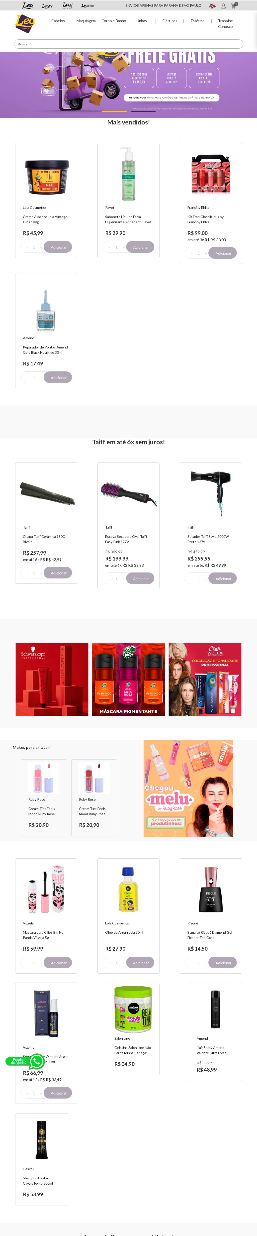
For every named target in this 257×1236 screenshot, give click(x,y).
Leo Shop (139, 1174)
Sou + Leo (140, 1167)
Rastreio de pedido (107, 1180)
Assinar (197, 1105)
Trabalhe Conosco (225, 23)
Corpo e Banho (113, 20)
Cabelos (57, 20)
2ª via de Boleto (104, 1174)
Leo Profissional (144, 1187)
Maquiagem (85, 20)
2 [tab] (133, 113)
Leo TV (138, 1180)
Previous (14, 637)
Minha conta (102, 1161)
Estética (197, 20)
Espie (136, 1161)
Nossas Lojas (182, 1179)
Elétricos (169, 20)
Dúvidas (98, 1167)
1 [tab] (104, 113)
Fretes (58, 1174)
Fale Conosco (182, 1161)
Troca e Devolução (67, 1167)
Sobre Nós (61, 1161)
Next (123, 637)
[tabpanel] (128, 74)
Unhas (141, 20)
